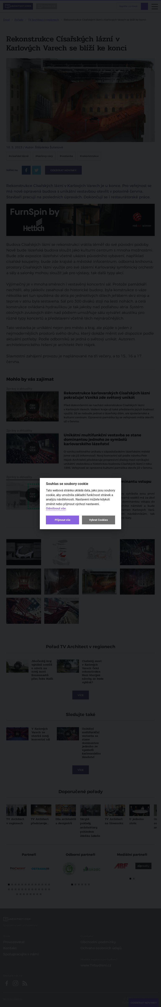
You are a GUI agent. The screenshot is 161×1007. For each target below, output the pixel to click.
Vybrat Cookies (98, 519)
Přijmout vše (62, 519)
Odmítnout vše (56, 508)
